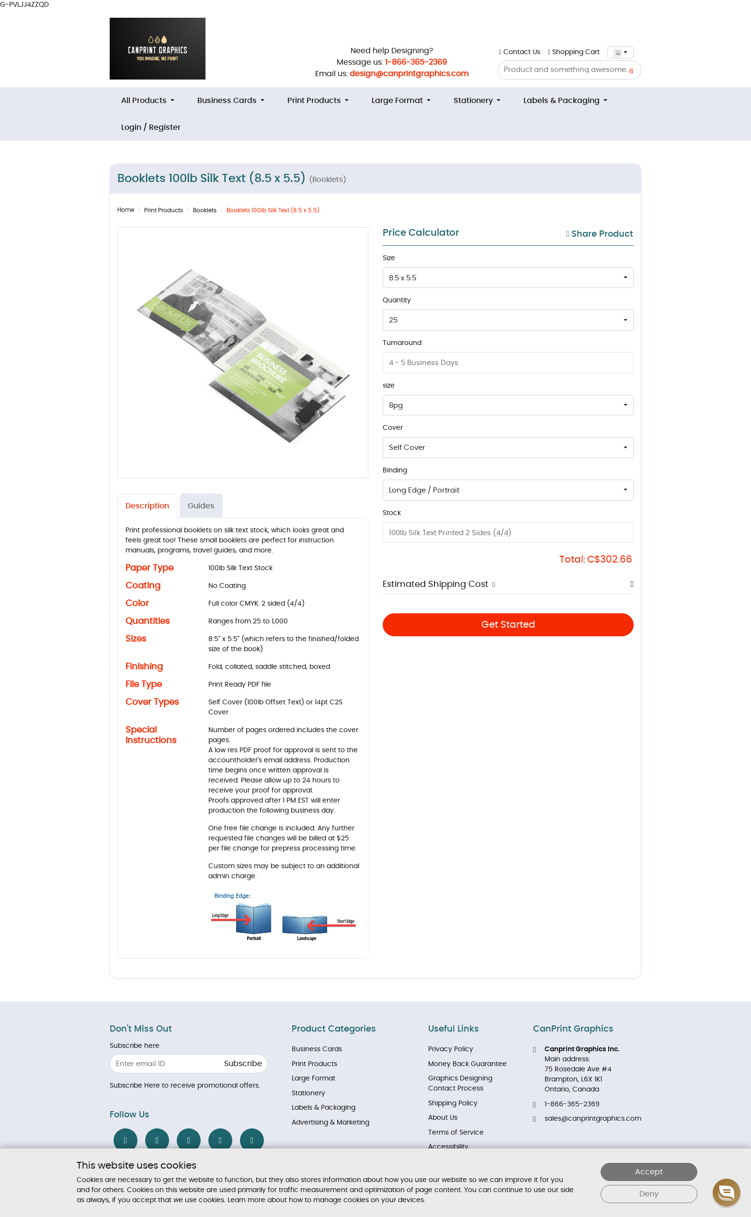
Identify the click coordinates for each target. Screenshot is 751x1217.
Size (389, 258)
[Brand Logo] (157, 49)
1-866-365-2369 (416, 62)
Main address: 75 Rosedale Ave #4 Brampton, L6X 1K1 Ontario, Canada (576, 1069)
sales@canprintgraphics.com (587, 1119)
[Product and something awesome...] (569, 70)
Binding (395, 470)
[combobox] (620, 52)
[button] (492, 584)
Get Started (508, 625)
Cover (393, 428)
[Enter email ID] (189, 1064)
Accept (649, 1172)
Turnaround (402, 343)
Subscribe (243, 1064)
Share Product (599, 234)
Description (147, 506)
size (389, 385)
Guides (201, 506)
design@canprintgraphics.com (409, 74)
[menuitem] (148, 100)
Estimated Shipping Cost (436, 584)
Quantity (397, 300)
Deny (649, 1194)
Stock (392, 513)
